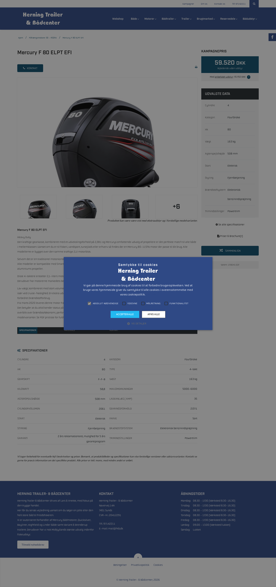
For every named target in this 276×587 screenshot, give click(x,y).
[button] (138, 323)
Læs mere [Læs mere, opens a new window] (151, 294)
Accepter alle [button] (125, 314)
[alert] (138, 293)
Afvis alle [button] (154, 314)
